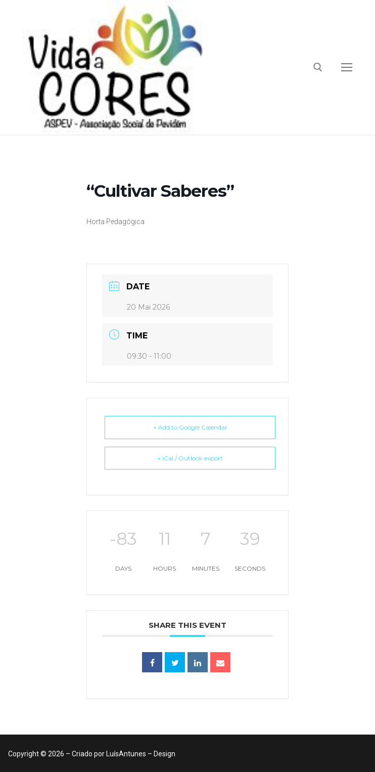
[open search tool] (317, 67)
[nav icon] (347, 67)
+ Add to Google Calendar (190, 427)
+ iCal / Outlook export (190, 458)
